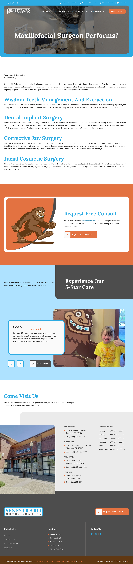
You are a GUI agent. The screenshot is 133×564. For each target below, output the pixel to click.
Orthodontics (65, 11)
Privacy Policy (48, 561)
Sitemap (39, 561)
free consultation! (89, 221)
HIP (127, 561)
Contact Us (101, 11)
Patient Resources (84, 11)
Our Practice (49, 11)
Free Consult (117, 11)
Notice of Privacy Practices (63, 561)
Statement (89, 561)
